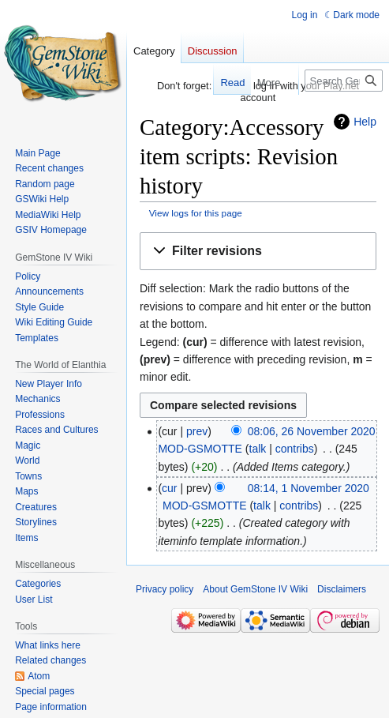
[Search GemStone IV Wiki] (344, 81)
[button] (258, 251)
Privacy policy (164, 589)
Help (364, 121)
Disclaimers (341, 589)
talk (258, 448)
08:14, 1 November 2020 (308, 488)
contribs (294, 448)
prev (197, 431)
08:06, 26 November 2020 (312, 431)
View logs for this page (195, 213)
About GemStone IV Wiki (255, 589)
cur (169, 488)
